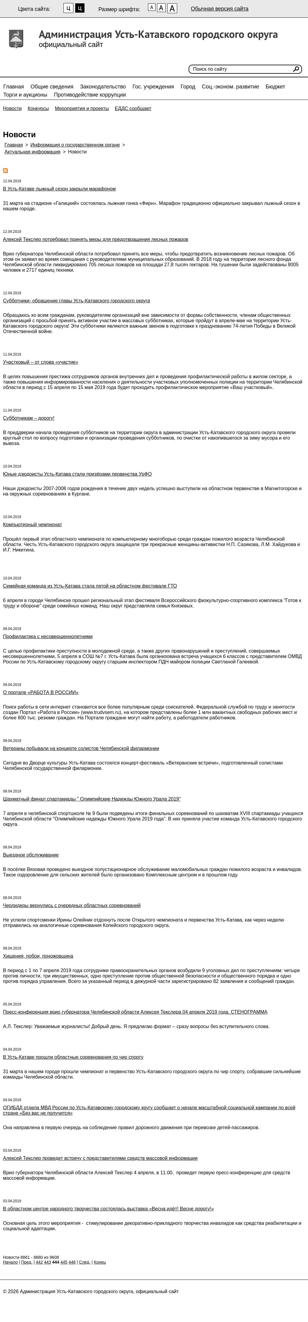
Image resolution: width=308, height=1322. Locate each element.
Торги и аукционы (25, 95)
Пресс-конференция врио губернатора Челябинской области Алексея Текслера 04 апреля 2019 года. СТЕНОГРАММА (135, 1012)
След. (85, 1262)
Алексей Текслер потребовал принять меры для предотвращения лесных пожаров (95, 239)
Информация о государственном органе (75, 144)
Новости (12, 108)
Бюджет (275, 87)
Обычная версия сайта (219, 9)
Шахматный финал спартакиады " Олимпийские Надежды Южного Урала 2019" (92, 799)
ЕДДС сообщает (133, 108)
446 (72, 1262)
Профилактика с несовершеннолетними (48, 636)
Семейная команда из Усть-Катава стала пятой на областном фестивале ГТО (90, 585)
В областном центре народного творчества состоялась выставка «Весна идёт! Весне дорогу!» (108, 1208)
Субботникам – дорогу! (28, 418)
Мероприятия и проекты (82, 108)
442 (39, 1262)
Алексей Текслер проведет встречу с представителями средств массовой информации (100, 1158)
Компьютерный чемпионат (32, 524)
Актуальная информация (32, 151)
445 (63, 1262)
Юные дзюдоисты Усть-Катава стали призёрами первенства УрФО (77, 474)
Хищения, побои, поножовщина (38, 956)
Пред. (26, 1262)
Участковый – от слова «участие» (40, 362)
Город (188, 87)
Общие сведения (52, 87)
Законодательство (103, 87)
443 (47, 1262)
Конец (100, 1262)
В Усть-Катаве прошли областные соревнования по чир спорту (73, 1057)
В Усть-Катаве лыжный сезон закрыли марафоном (59, 188)
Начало (10, 1262)
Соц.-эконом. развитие (230, 87)
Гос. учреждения (153, 87)
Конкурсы (38, 108)
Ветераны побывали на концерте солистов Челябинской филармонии (81, 748)
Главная (13, 87)
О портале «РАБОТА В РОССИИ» (41, 692)
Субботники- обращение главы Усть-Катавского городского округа (76, 300)
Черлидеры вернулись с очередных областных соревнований (71, 905)
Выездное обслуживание (31, 854)
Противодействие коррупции (90, 95)
